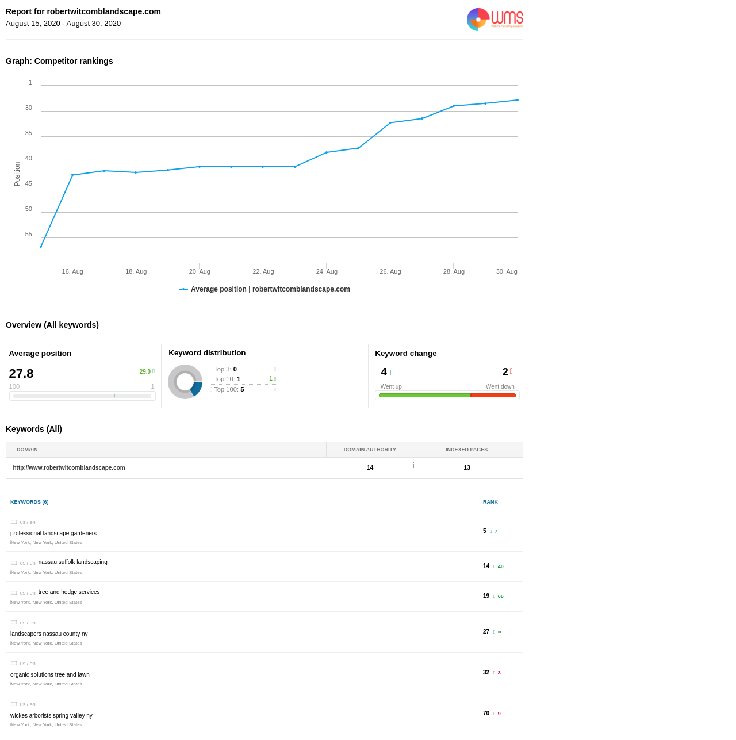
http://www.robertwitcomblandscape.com (69, 468)
